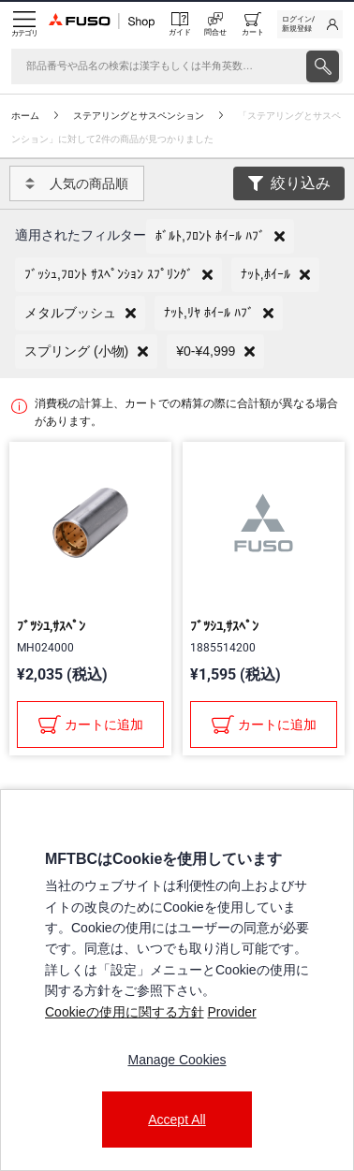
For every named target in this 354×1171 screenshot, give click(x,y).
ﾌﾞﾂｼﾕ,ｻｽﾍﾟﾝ (51, 626)
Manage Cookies (176, 1059)
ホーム (25, 115)
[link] (310, 24)
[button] (220, 236)
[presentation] (322, 66)
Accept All (176, 1119)
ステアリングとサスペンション (138, 115)
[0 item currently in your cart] (253, 24)
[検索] (156, 66)
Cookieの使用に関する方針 (124, 1011)
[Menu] (24, 24)
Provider (231, 1011)
